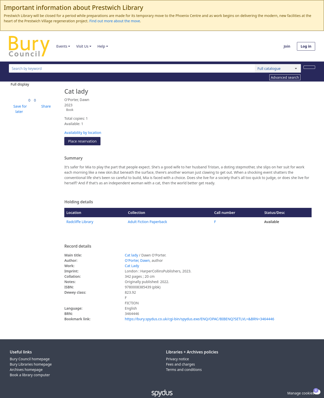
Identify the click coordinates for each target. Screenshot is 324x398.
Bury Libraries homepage (31, 364)
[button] (19, 109)
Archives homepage (26, 369)
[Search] (309, 67)
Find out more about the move (114, 20)
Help (101, 46)
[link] (29, 100)
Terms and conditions (184, 369)
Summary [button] (73, 158)
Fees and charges (180, 364)
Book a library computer (30, 374)
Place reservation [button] (84, 141)
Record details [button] (77, 246)
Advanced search (285, 77)
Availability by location (82, 132)
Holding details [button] (78, 202)
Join (287, 46)
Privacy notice (177, 358)
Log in (306, 46)
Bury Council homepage (30, 358)
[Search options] (278, 68)
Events (61, 46)
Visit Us (82, 46)
